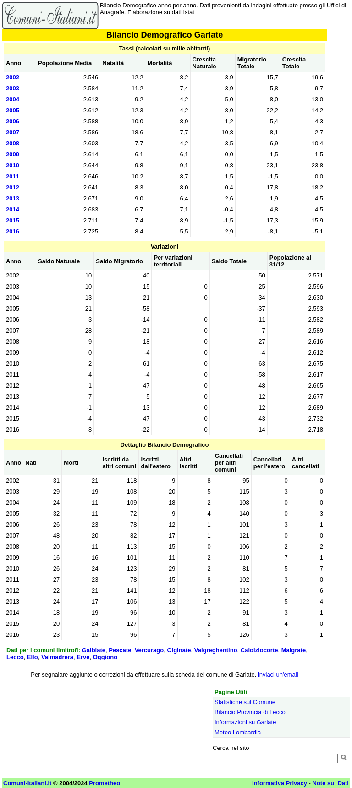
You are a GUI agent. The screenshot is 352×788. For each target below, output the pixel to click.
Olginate (179, 650)
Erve (83, 657)
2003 (12, 88)
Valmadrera (57, 657)
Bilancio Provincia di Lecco (250, 712)
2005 (12, 110)
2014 (12, 209)
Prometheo (104, 783)
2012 (12, 187)
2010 (12, 165)
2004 (12, 99)
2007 (12, 132)
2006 (12, 121)
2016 (12, 231)
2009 (12, 154)
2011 (12, 176)
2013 (12, 198)
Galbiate (93, 650)
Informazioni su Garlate (245, 722)
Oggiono (105, 657)
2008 (12, 143)
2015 (12, 220)
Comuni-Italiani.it (27, 783)
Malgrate (293, 650)
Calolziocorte (259, 650)
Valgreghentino (215, 650)
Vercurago (149, 650)
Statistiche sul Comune (244, 702)
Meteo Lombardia (237, 732)
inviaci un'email (278, 674)
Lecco (15, 657)
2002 (12, 77)
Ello (32, 657)
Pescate (120, 650)
